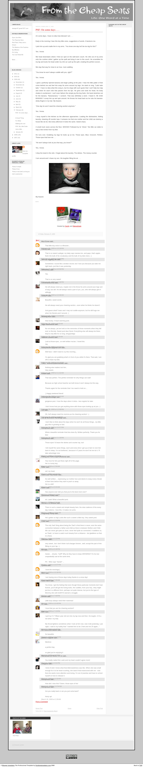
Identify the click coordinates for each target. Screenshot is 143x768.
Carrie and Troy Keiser (49, 475)
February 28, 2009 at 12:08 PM (52, 409)
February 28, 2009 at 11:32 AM (52, 373)
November (19, 85)
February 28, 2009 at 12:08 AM (52, 295)
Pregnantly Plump (47, 513)
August (18, 93)
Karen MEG (45, 581)
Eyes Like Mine (16, 37)
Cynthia (44, 565)
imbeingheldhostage (48, 397)
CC (42, 604)
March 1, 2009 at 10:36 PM (51, 572)
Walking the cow (20, 123)
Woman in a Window (48, 503)
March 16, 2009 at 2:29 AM (51, 699)
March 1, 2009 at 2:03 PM (50, 520)
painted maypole (47, 638)
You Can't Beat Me (17, 54)
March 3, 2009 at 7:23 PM (50, 611)
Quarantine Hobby (48, 495)
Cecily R (44, 296)
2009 (16, 79)
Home (69, 708)
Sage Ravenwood (47, 324)
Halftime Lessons (47, 337)
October (18, 87)
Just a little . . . (19, 129)
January (18, 132)
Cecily (67, 226)
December (19, 82)
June (17, 99)
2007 (16, 137)
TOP (140, 765)
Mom (43, 573)
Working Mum (46, 316)
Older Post (99, 708)
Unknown (44, 539)
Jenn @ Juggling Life (49, 259)
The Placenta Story (18, 40)
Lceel (43, 521)
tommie (44, 596)
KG (42, 550)
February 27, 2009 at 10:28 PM (52, 248)
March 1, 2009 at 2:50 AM (50, 466)
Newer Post (39, 708)
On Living (15, 52)
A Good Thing (19, 118)
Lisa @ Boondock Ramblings (51, 418)
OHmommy (45, 270)
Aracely (44, 249)
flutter (43, 467)
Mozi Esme (45, 241)
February (19, 110)
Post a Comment (42, 702)
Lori (42, 410)
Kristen (43, 373)
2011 (16, 74)
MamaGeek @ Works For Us (51, 656)
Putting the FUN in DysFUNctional (53, 457)
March (18, 107)
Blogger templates (8, 765)
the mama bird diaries (49, 630)
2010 (16, 76)
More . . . (14, 59)
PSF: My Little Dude (21, 126)
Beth (43, 612)
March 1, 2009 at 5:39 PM (50, 549)
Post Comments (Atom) (51, 711)
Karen (43, 488)
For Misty (18, 121)
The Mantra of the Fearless (20, 47)
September (19, 90)
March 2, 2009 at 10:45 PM (51, 603)
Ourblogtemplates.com (43, 765)
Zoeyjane (44, 664)
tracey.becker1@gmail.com (51, 348)
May (17, 101)
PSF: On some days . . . (47, 29)
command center (18, 745)
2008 (16, 135)
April (17, 104)
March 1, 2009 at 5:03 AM (50, 487)
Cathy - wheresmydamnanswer (52, 363)
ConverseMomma (47, 283)
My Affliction (15, 50)
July (17, 96)
